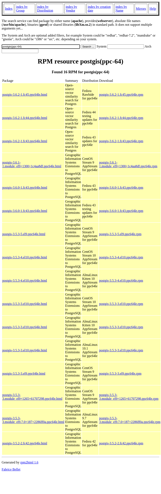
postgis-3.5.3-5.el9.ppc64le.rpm (120, 234)
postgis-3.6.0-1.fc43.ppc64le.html (24, 187)
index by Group (22, 8)
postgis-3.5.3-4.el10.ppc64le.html (24, 257)
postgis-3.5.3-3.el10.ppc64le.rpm (121, 304)
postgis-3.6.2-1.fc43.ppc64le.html (24, 141)
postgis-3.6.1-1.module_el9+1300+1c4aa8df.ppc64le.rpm (128, 164)
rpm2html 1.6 (29, 462)
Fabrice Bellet (11, 469)
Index (8, 8)
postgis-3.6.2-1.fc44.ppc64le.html (24, 118)
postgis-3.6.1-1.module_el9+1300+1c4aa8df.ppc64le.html (31, 164)
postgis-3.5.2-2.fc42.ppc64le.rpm (121, 443)
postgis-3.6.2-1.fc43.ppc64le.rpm (121, 141)
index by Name (121, 8)
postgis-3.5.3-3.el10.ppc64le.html (24, 304)
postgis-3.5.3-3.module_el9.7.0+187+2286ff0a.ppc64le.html (33, 420)
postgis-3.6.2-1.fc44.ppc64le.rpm (121, 118)
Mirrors (141, 8)
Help (153, 8)
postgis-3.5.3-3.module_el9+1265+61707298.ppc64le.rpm (129, 396)
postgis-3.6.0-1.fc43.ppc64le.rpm (121, 187)
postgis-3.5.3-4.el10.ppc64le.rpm (121, 257)
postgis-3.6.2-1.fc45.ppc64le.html (24, 94)
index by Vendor (71, 8)
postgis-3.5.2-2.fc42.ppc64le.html (24, 443)
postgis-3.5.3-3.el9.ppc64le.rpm (120, 373)
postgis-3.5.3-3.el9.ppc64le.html (23, 373)
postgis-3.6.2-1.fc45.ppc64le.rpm (121, 94)
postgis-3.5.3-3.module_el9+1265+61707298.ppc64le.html (32, 396)
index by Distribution (45, 8)
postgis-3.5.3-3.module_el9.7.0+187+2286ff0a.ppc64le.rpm (129, 420)
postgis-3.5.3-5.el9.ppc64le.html (23, 234)
